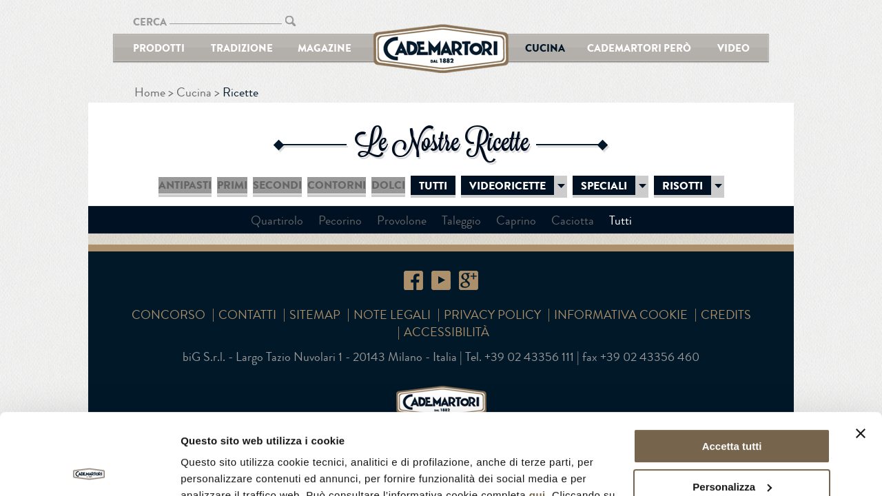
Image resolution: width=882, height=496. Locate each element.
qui (537, 414)
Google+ (468, 280)
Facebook (413, 280)
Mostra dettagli (218, 469)
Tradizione (242, 48)
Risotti (682, 186)
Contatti (247, 315)
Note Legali (392, 315)
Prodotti (159, 48)
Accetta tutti (732, 365)
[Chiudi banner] (860, 353)
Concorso (168, 315)
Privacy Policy (492, 315)
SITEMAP (314, 315)
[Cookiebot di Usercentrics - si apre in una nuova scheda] (89, 469)
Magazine (324, 48)
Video (733, 48)
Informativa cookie (621, 315)
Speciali (604, 186)
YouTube (441, 280)
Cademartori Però (639, 48)
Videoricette (507, 186)
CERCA (150, 22)
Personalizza (732, 405)
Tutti (433, 186)
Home (149, 92)
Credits (726, 315)
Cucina (545, 48)
